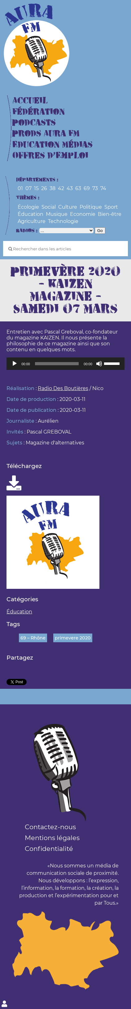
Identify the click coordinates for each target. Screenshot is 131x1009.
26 (44, 188)
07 (28, 188)
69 (87, 188)
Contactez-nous (50, 827)
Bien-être (109, 214)
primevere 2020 (73, 638)
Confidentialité (49, 848)
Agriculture (32, 221)
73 (95, 188)
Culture (67, 207)
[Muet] (99, 364)
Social (48, 207)
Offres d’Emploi (50, 155)
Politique (91, 207)
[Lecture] (14, 364)
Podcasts (34, 122)
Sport (111, 207)
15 (36, 188)
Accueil (30, 100)
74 (103, 188)
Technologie (63, 221)
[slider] (57, 363)
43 (70, 188)
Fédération (38, 112)
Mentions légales (52, 838)
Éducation (30, 214)
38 (52, 188)
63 (78, 188)
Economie (82, 214)
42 (61, 188)
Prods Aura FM (46, 133)
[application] (65, 363)
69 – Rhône (33, 638)
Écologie (28, 207)
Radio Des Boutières (63, 388)
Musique (57, 214)
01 (20, 188)
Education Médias (52, 144)
